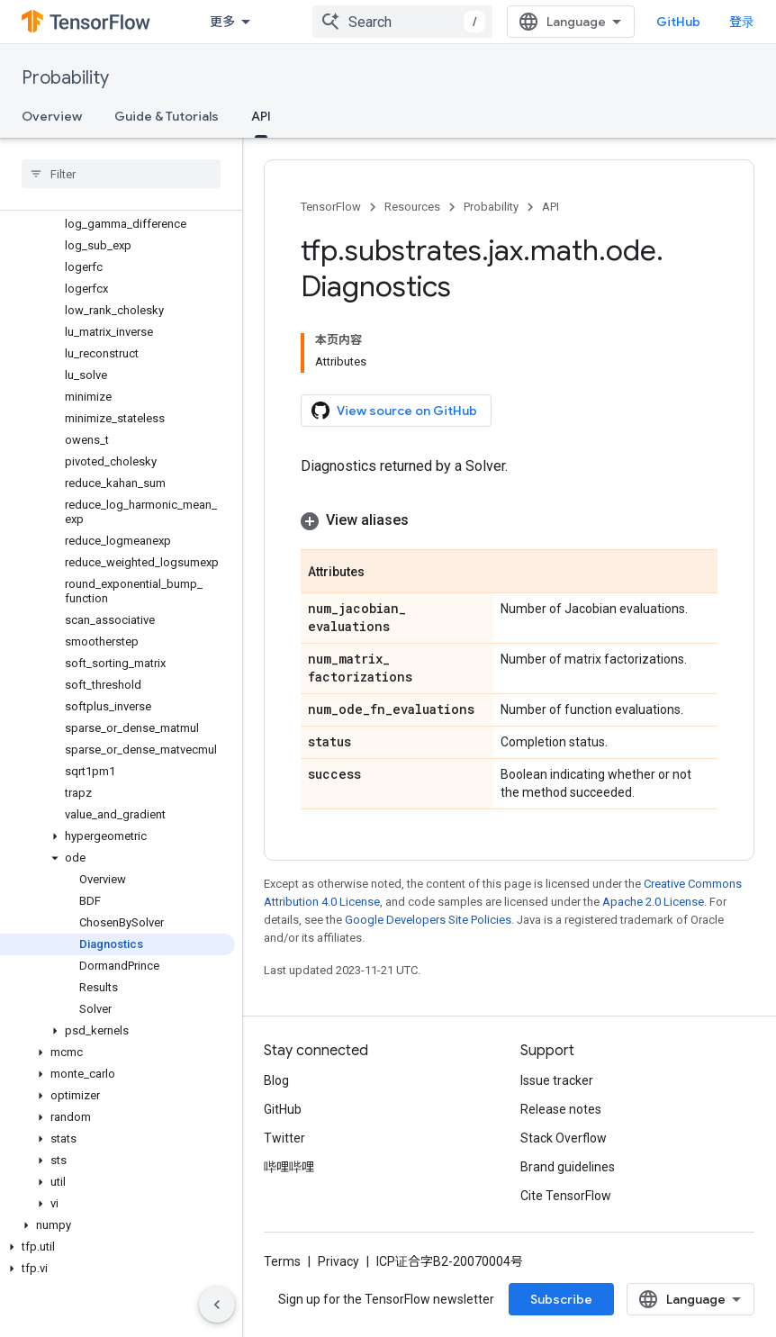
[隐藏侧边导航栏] (217, 1305)
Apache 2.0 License (653, 901)
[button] (117, 836)
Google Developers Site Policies (428, 919)
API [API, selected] (261, 116)
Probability (65, 78)
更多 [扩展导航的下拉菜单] (222, 22)
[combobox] (402, 21)
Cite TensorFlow (565, 1195)
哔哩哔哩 (289, 1167)
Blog (276, 1080)
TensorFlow (331, 206)
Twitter (284, 1138)
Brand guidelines (567, 1167)
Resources (412, 206)
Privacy (338, 1261)
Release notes (560, 1109)
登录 (741, 21)
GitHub (678, 22)
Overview (52, 116)
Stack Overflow (563, 1138)
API (550, 206)
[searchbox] (121, 173)
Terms (282, 1261)
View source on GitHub (394, 411)
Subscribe (561, 1299)
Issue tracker (556, 1080)
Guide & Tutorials (166, 116)
